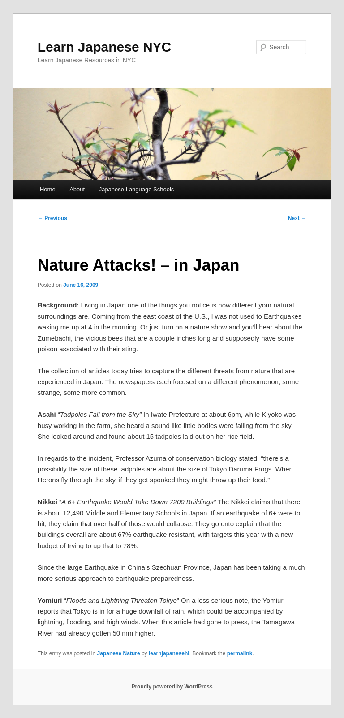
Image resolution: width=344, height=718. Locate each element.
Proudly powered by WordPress (171, 686)
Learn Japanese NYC (104, 46)
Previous (52, 218)
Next (297, 218)
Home (48, 189)
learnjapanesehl (169, 653)
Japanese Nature (118, 653)
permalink (240, 653)
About (77, 189)
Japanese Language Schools (136, 189)
